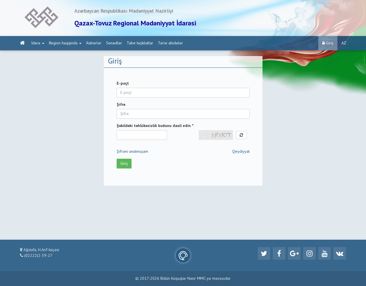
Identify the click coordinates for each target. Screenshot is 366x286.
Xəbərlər (94, 43)
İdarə (37, 43)
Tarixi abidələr (170, 43)
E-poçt (123, 84)
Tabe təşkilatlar (140, 43)
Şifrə (121, 105)
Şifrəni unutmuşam (132, 152)
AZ (343, 43)
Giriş (327, 43)
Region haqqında (65, 43)
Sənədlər (114, 43)
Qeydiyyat (241, 152)
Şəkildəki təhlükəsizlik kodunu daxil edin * (155, 126)
